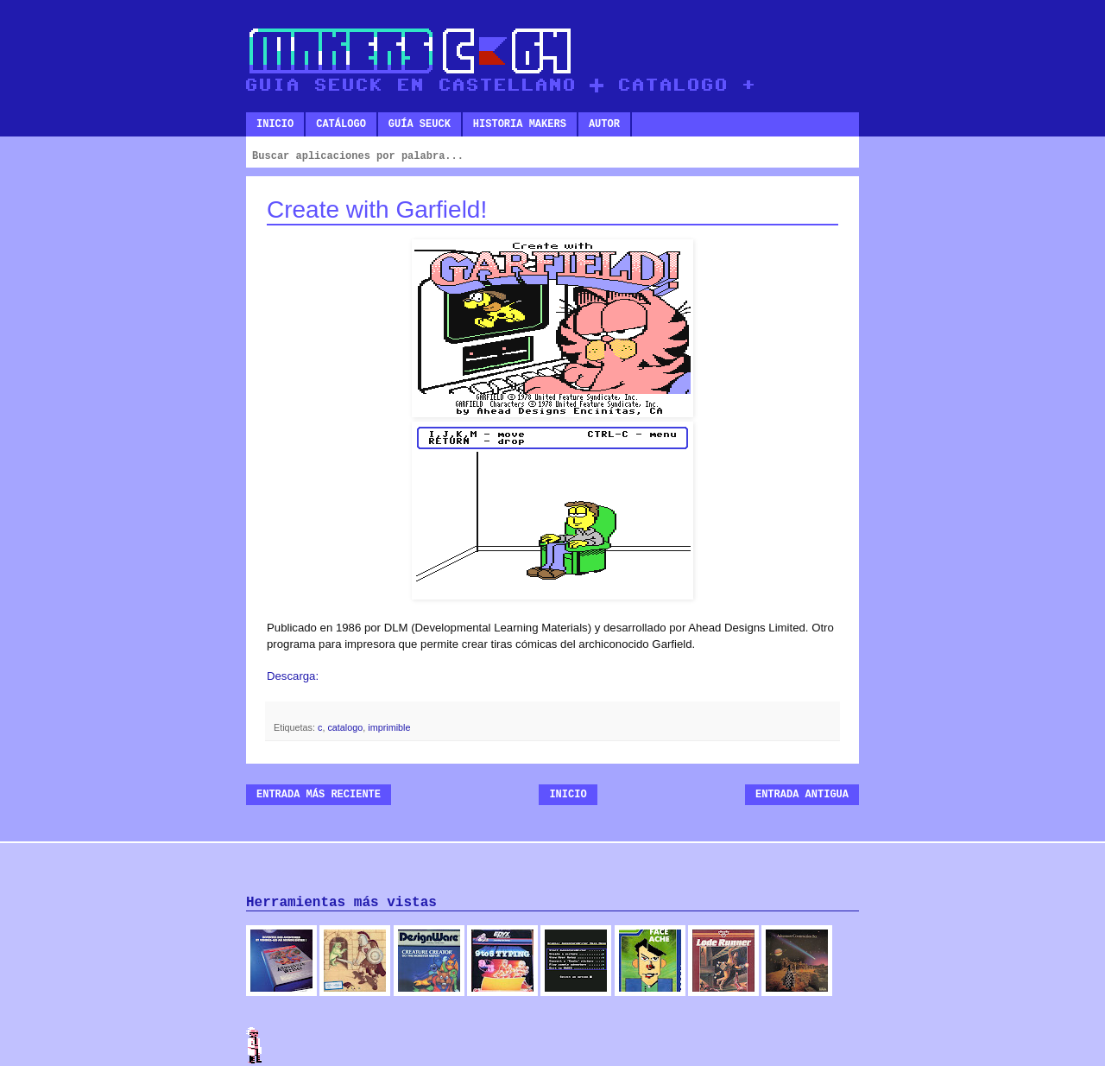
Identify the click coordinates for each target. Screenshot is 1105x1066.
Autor (604, 124)
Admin (254, 1045)
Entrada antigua (802, 795)
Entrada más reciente (318, 795)
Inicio (275, 124)
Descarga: (293, 675)
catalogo (345, 727)
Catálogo (341, 124)
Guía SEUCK (419, 124)
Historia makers (519, 124)
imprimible (389, 727)
